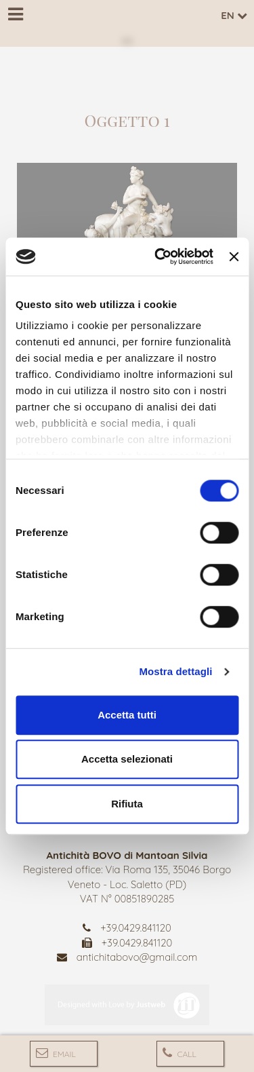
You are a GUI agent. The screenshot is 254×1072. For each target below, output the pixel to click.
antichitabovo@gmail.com (137, 957)
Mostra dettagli (175, 671)
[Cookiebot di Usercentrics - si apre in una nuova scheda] (159, 256)
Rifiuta (127, 803)
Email (56, 1053)
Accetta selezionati (127, 759)
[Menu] (15, 15)
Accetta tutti (127, 715)
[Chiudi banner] (233, 256)
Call (179, 1053)
